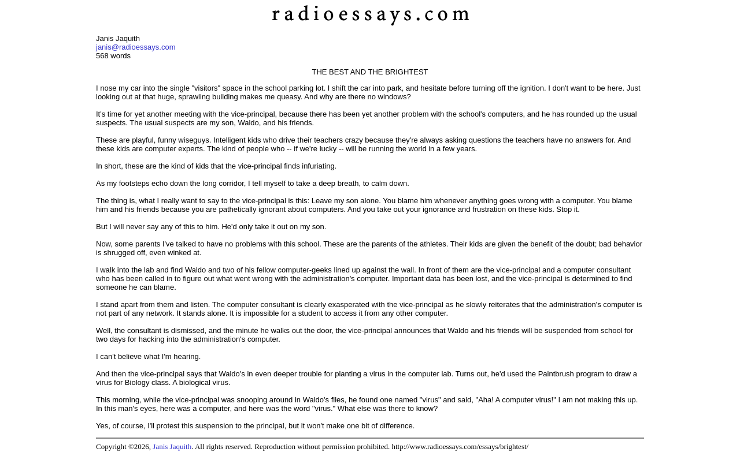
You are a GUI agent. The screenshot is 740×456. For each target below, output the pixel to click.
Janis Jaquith (172, 446)
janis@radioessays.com (135, 47)
